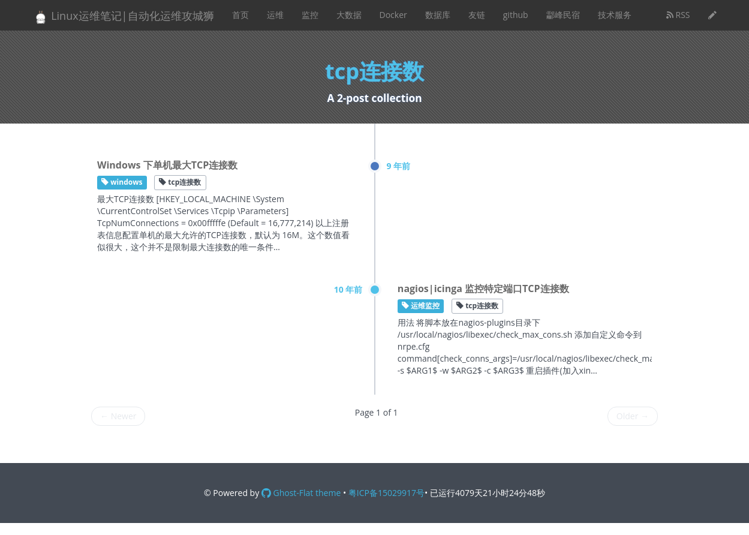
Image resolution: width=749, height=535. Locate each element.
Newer (118, 416)
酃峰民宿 (563, 14)
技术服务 (614, 14)
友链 (476, 14)
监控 (310, 14)
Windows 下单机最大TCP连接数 (167, 165)
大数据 (349, 14)
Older (632, 416)
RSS (678, 14)
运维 (275, 14)
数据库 (437, 14)
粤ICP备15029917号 (386, 492)
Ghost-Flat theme (301, 492)
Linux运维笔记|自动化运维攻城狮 (123, 16)
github (515, 14)
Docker (393, 14)
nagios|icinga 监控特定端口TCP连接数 (483, 288)
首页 (240, 14)
